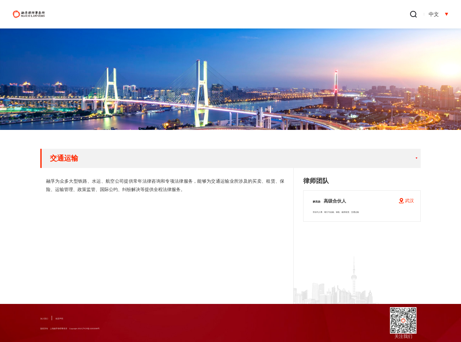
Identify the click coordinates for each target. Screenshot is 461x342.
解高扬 (334, 200)
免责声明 (75, 317)
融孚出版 (341, 14)
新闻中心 (300, 14)
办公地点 (382, 14)
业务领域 (218, 14)
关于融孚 (177, 14)
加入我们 (49, 317)
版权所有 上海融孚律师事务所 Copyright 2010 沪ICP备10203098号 (110, 328)
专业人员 (259, 14)
